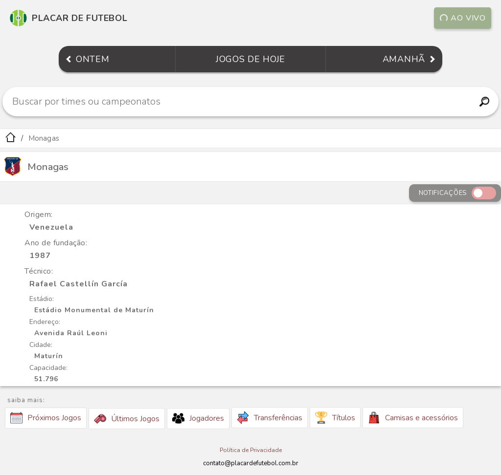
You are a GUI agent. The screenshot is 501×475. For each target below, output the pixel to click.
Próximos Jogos (45, 418)
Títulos (335, 417)
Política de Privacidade (251, 450)
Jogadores (198, 418)
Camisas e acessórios (413, 417)
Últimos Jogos (126, 418)
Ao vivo (462, 18)
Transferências (269, 417)
